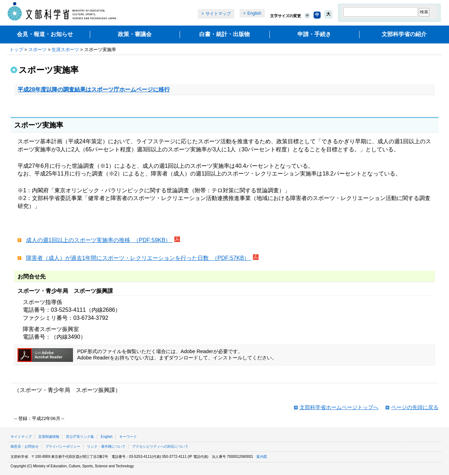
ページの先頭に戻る (414, 407)
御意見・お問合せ (25, 446)
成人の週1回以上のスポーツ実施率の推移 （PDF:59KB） (99, 240)
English (254, 13)
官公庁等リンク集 (80, 437)
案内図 (261, 457)
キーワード (128, 437)
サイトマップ (218, 13)
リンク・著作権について (106, 446)
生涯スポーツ (65, 49)
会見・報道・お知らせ (45, 34)
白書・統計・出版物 (224, 34)
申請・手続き (314, 34)
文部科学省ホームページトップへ (339, 407)
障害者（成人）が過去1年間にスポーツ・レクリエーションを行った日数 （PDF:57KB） (138, 258)
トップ (16, 49)
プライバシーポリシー (62, 446)
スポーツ (37, 49)
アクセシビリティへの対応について (160, 446)
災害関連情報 (48, 437)
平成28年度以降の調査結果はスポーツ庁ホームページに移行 (94, 89)
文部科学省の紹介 (404, 34)
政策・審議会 (135, 34)
